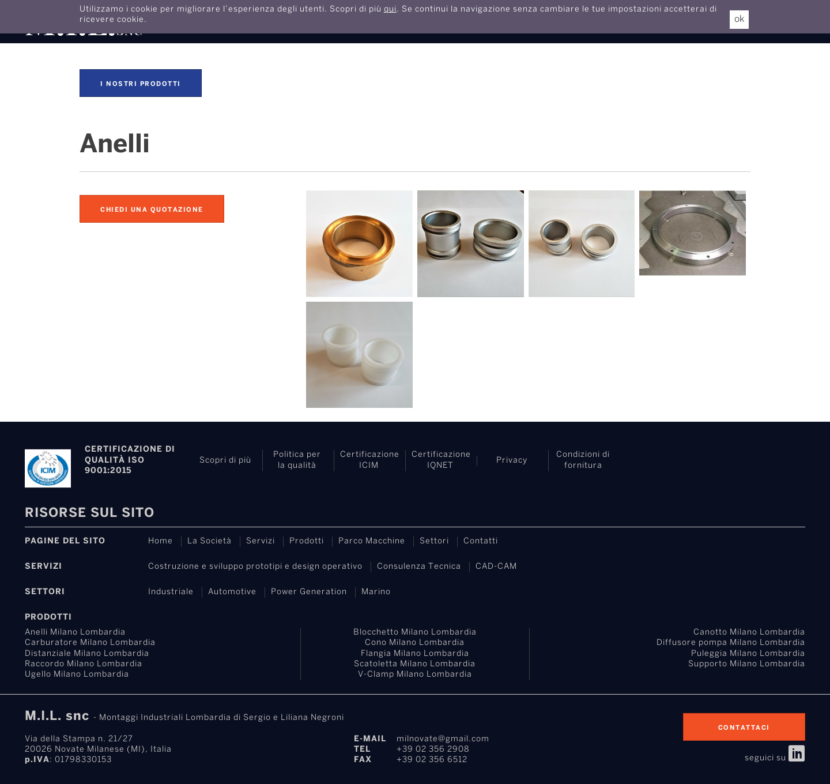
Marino (376, 592)
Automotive (232, 592)
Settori (434, 541)
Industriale (171, 592)
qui (390, 9)
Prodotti (306, 541)
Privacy (511, 460)
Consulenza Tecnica (419, 567)
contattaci (744, 728)
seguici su (775, 758)
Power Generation (309, 592)
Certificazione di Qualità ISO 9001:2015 (130, 460)
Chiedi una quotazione (151, 210)
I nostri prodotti (140, 84)
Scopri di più (225, 460)
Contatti (480, 541)
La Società (209, 541)
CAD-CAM (496, 567)
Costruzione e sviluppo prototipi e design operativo (255, 567)
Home (160, 541)
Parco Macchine (371, 541)
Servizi (260, 541)
